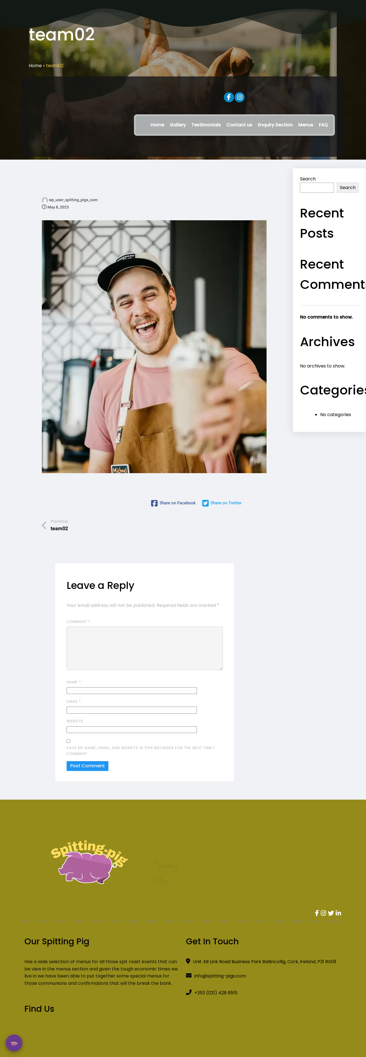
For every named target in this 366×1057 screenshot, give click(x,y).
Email (74, 688)
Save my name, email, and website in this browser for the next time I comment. (141, 737)
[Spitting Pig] (291, 941)
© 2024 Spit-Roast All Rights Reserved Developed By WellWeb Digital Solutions (183, 1027)
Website (75, 708)
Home (35, 65)
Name (74, 669)
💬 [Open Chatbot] (14, 1043)
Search (308, 179)
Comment (78, 608)
